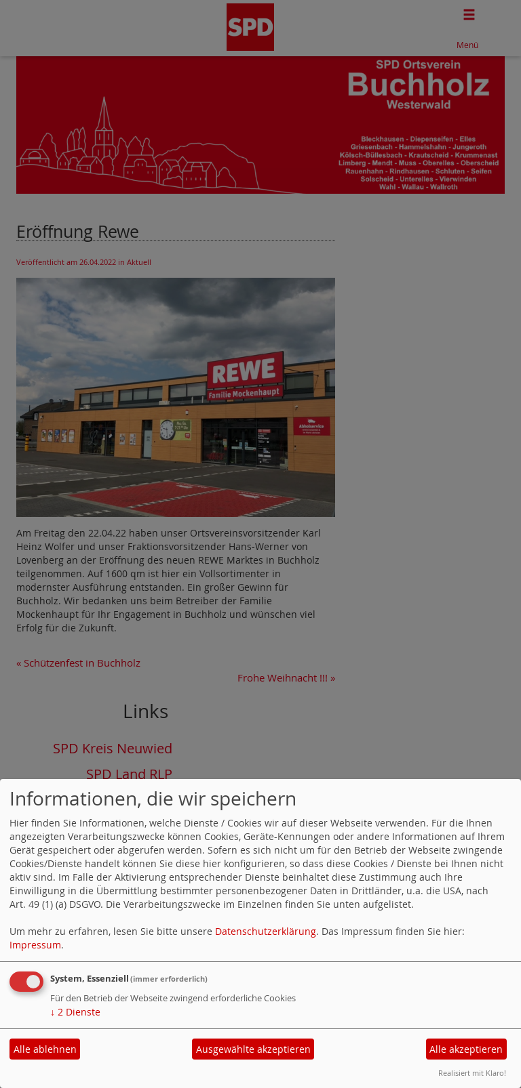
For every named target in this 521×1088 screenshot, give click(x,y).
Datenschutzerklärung (265, 931)
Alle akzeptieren (466, 1049)
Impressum (35, 944)
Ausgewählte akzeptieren (253, 1049)
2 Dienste (75, 1011)
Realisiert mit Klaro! (472, 1073)
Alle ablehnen (45, 1049)
